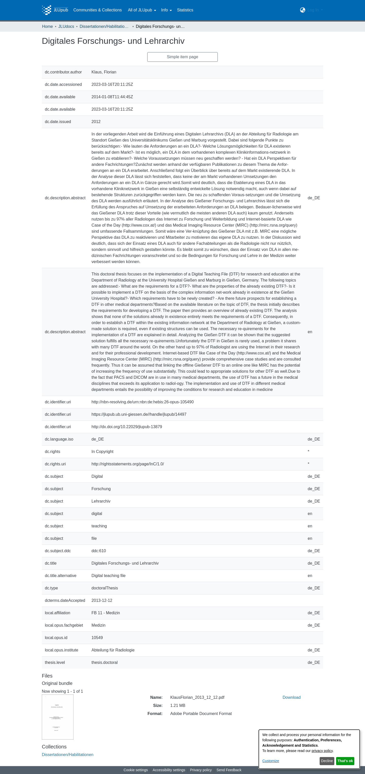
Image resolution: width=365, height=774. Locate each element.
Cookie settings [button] (136, 770)
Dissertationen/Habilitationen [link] (105, 26)
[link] (68, 754)
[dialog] (309, 749)
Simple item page (182, 57)
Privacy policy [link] (201, 770)
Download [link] (292, 697)
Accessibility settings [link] (169, 770)
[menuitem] (141, 10)
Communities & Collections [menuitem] (97, 10)
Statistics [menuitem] (185, 10)
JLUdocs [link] (66, 26)
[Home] (55, 10)
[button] (302, 10)
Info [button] (164, 10)
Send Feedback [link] (228, 770)
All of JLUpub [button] (140, 10)
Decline (327, 761)
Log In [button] (313, 10)
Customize (270, 761)
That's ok (345, 761)
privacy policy (322, 751)
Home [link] (47, 26)
